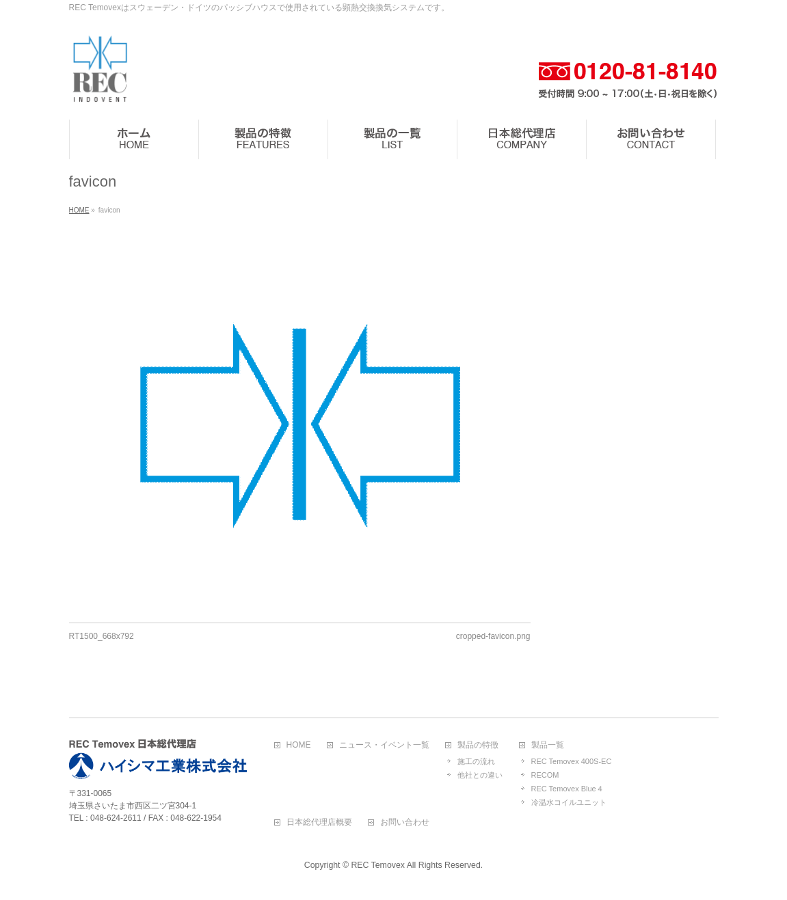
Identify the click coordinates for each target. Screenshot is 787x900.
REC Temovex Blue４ (567, 789)
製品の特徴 (477, 745)
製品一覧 (547, 745)
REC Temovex (377, 865)
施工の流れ (476, 761)
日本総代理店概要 (319, 822)
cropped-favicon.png (493, 636)
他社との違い (480, 775)
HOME (298, 745)
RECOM (545, 775)
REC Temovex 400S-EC (571, 761)
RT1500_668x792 (101, 636)
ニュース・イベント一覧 (384, 745)
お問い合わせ (404, 822)
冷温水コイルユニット (568, 802)
